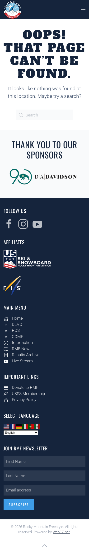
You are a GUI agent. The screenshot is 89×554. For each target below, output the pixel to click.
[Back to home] (12, 9)
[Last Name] (44, 475)
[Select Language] (20, 432)
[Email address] (44, 490)
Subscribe (18, 504)
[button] (83, 9)
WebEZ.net (61, 532)
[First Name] (44, 461)
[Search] (44, 115)
